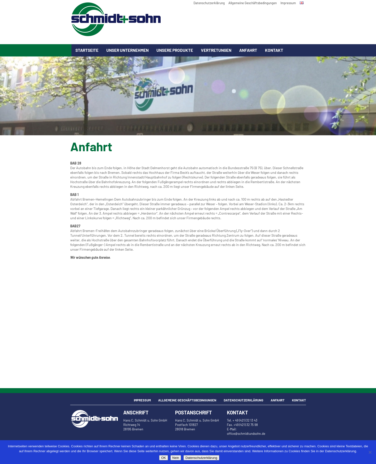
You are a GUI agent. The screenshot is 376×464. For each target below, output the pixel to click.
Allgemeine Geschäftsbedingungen (252, 3)
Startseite (86, 50)
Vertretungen (216, 50)
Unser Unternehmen (127, 50)
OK (163, 458)
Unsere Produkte (174, 50)
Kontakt (274, 50)
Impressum (288, 3)
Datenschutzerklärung (209, 3)
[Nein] (369, 452)
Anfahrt (248, 50)
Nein (175, 458)
